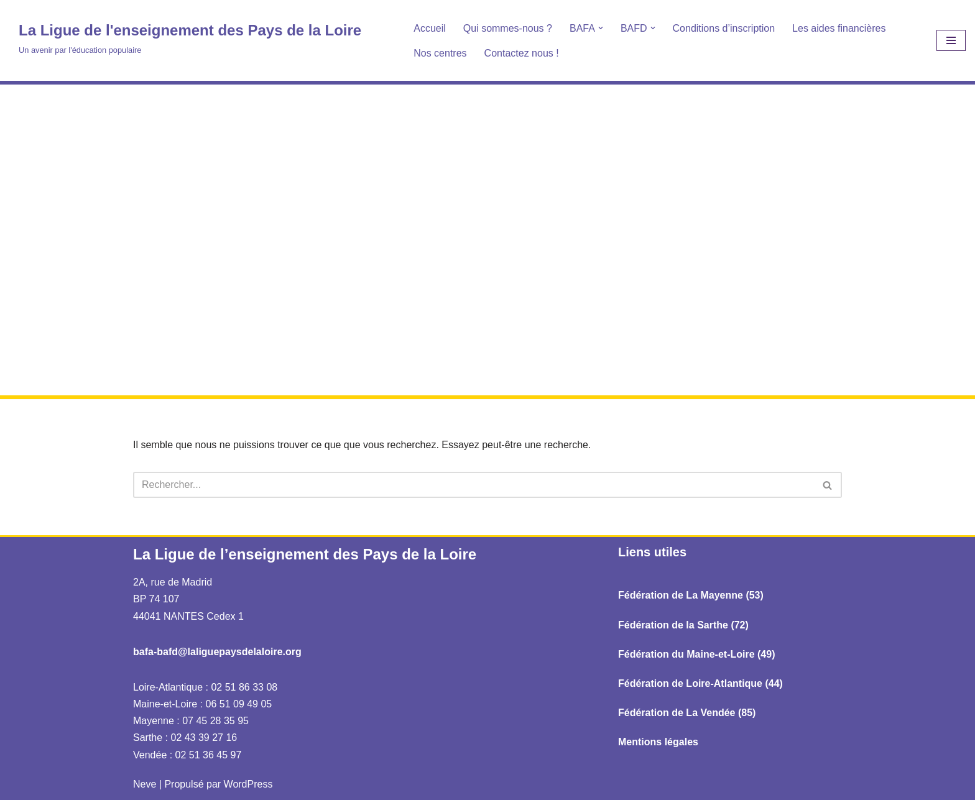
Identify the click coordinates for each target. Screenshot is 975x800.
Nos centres (440, 53)
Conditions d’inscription (724, 28)
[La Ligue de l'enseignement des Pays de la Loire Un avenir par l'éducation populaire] (190, 37)
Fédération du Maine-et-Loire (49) (696, 654)
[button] (600, 27)
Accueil (430, 28)
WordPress (248, 784)
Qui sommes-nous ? (507, 28)
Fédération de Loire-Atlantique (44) (700, 683)
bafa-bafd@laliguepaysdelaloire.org (217, 651)
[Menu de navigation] (951, 40)
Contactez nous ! (521, 53)
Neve (144, 784)
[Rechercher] (473, 485)
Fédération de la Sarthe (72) (683, 625)
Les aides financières (838, 28)
